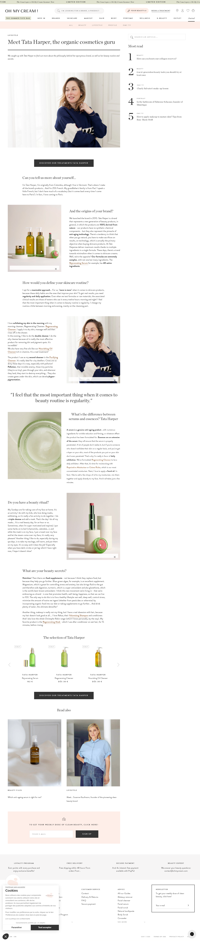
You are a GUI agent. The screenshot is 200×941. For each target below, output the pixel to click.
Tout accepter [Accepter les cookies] (44, 927)
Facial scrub (123, 907)
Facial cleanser (124, 900)
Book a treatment (161, 11)
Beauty (82, 25)
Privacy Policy (176, 937)
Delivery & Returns (89, 897)
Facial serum (123, 904)
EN (11, 937)
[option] (30, 664)
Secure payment (88, 904)
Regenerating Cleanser (101, 459)
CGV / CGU (145, 937)
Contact (85, 893)
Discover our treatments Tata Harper (63, 163)
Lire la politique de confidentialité (17, 919)
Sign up (87, 834)
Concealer (122, 918)
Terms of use (160, 937)
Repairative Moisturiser (77, 467)
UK (15, 937)
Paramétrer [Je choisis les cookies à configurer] (17, 927)
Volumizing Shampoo (78, 615)
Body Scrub (123, 914)
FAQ (83, 900)
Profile (112, 25)
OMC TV (127, 25)
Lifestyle (97, 25)
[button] (5, 936)
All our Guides (124, 893)
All (71, 25)
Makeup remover (125, 897)
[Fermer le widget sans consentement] (15, 887)
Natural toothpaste (126, 911)
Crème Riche (94, 467)
